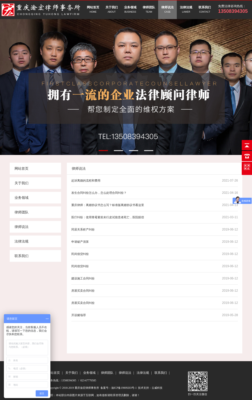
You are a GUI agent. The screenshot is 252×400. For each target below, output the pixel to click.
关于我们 (21, 183)
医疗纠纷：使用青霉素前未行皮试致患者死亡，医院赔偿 (107, 217)
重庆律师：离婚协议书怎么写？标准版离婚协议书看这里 (107, 205)
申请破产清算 (80, 241)
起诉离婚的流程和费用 (85, 180)
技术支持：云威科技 (150, 387)
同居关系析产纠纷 (83, 229)
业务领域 (21, 198)
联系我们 (21, 256)
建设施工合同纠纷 (83, 278)
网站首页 (21, 168)
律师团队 (21, 212)
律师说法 (21, 227)
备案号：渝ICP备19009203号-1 (118, 387)
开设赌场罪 (78, 315)
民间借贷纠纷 (80, 254)
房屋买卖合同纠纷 (83, 290)
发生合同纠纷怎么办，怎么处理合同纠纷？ (99, 192)
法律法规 (21, 241)
